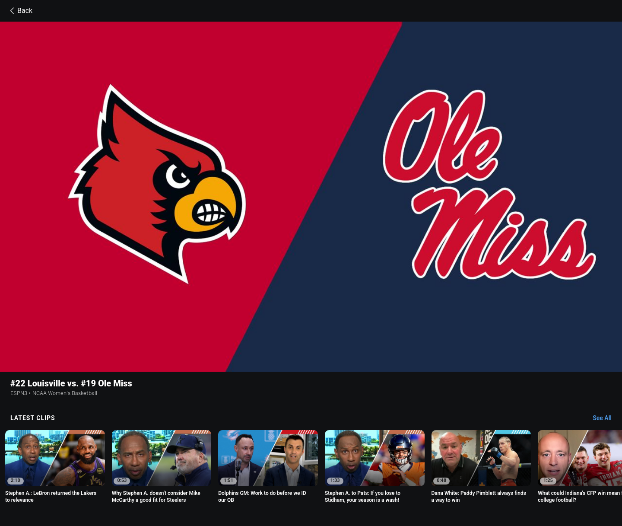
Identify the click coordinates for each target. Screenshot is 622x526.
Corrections (262, 486)
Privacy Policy (169, 478)
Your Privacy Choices (515, 478)
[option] (55, 372)
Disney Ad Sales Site (172, 486)
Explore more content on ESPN (311, 449)
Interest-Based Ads (381, 478)
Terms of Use (128, 478)
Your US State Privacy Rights (230, 478)
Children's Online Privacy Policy (312, 478)
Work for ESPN (223, 486)
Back (19, 11)
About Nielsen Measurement (447, 478)
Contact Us (126, 486)
